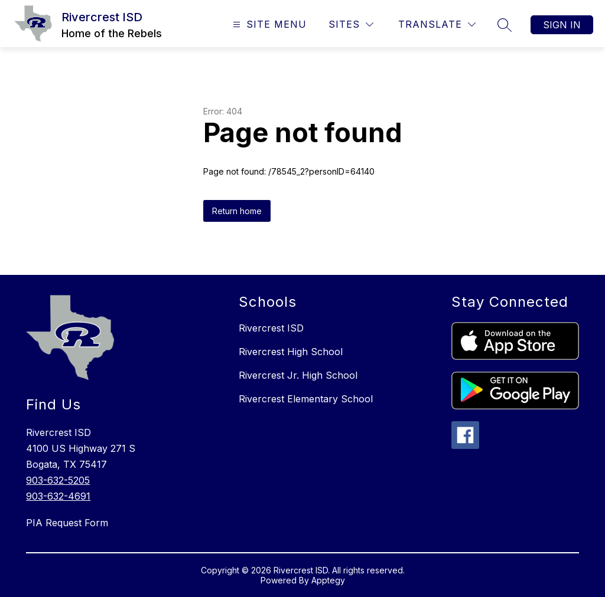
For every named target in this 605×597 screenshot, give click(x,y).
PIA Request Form (67, 523)
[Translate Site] (437, 24)
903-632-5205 (58, 480)
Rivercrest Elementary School (306, 399)
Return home (237, 211)
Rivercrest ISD (271, 328)
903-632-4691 (58, 496)
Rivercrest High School (291, 351)
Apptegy (328, 580)
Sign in (562, 25)
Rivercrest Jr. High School (298, 375)
